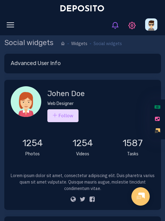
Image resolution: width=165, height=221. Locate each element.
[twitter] (83, 200)
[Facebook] (92, 200)
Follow (63, 115)
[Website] (73, 200)
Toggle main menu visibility (12, 23)
